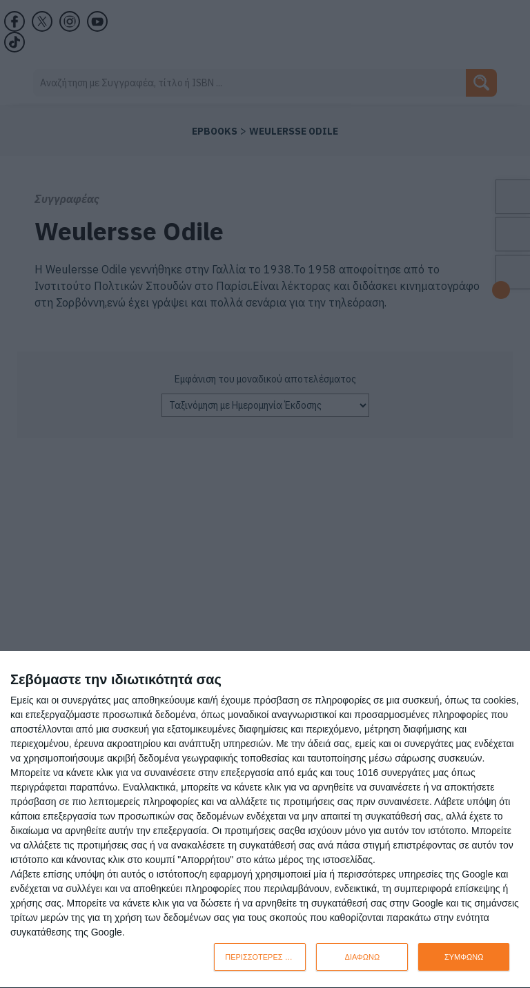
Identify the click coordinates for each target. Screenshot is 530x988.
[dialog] (265, 820)
